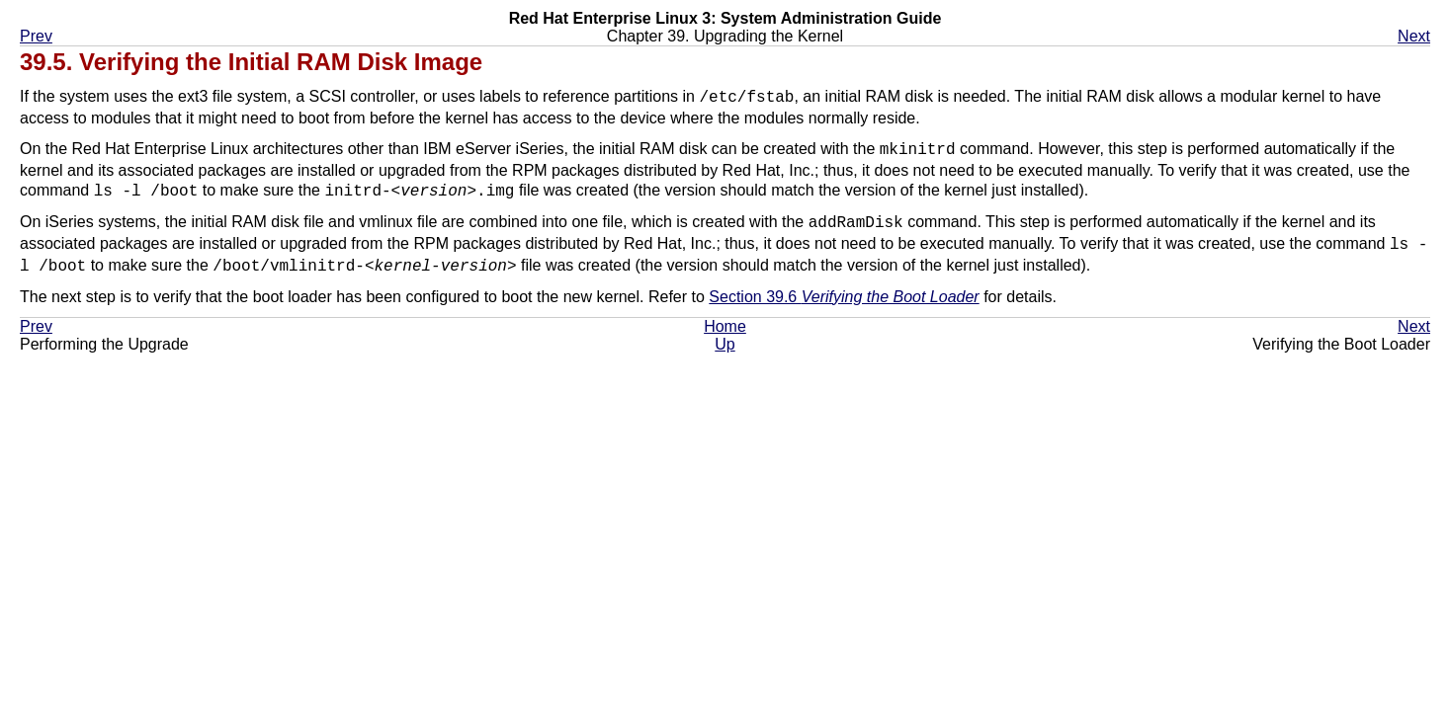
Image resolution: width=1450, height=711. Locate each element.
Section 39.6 (844, 298)
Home (725, 328)
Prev (36, 36)
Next (1414, 36)
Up (724, 346)
